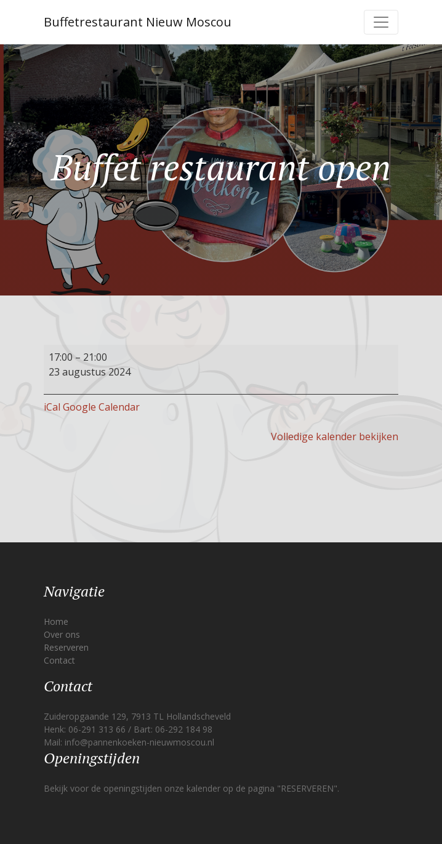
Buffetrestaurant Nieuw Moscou (137, 22)
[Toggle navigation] (381, 22)
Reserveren (66, 647)
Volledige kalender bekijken (334, 436)
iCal (52, 407)
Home (56, 621)
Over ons (62, 634)
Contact (59, 660)
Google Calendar (101, 407)
